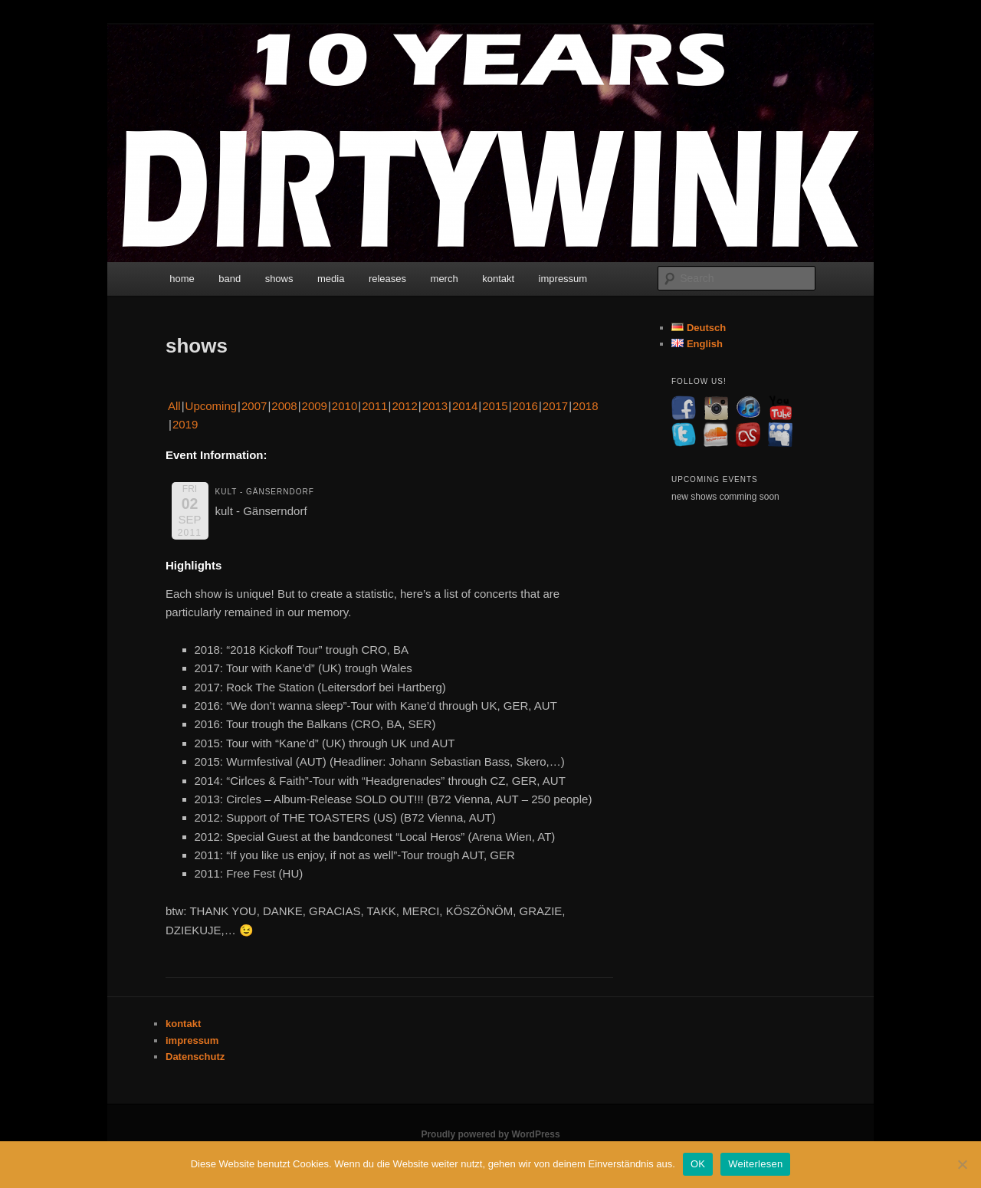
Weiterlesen (755, 1164)
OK (698, 1164)
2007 (254, 405)
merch (444, 278)
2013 (435, 405)
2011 (374, 405)
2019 (185, 424)
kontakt (498, 278)
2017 (555, 405)
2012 (404, 405)
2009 (314, 405)
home (182, 278)
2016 (525, 405)
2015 (494, 405)
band (229, 278)
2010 (344, 405)
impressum (563, 278)
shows (279, 278)
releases (387, 278)
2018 (585, 405)
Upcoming (211, 405)
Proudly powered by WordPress (490, 1134)
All (174, 405)
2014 (464, 405)
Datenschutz (195, 1056)
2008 (284, 405)
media (330, 278)
